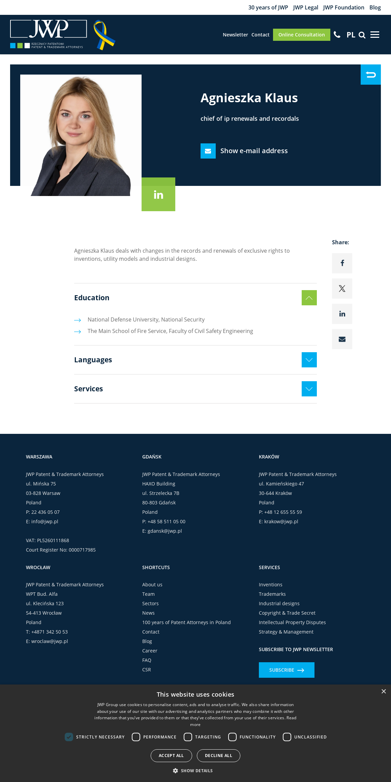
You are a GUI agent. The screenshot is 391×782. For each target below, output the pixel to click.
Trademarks (272, 594)
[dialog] (195, 733)
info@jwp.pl (44, 521)
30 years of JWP (268, 7)
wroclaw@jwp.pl (49, 641)
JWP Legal (305, 7)
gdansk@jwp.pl (165, 531)
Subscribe (286, 670)
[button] (195, 770)
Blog (375, 7)
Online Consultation (301, 34)
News (148, 613)
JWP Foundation (343, 7)
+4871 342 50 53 (49, 632)
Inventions (270, 584)
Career (149, 650)
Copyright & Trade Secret (287, 613)
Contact (260, 34)
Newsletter (235, 34)
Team (148, 594)
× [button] (383, 691)
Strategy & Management (286, 632)
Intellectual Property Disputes (292, 622)
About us (152, 584)
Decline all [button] (218, 755)
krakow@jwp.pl (281, 521)
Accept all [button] (171, 755)
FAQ (146, 660)
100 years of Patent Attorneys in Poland (186, 622)
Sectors (150, 603)
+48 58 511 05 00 (166, 521)
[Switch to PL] (351, 34)
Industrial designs (279, 603)
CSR (146, 669)
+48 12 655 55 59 (283, 512)
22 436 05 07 (45, 512)
